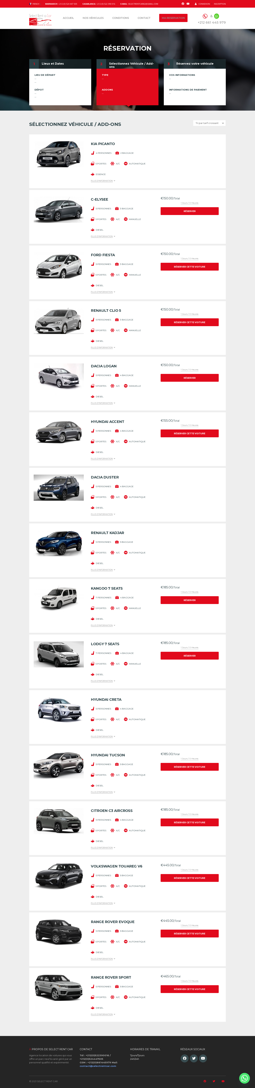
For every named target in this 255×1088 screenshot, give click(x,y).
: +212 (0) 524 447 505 (61, 3)
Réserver (190, 211)
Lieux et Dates (53, 63)
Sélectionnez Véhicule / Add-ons (131, 65)
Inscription (220, 3)
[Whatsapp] (244, 1078)
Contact (144, 18)
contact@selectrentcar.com (98, 1066)
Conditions (120, 18)
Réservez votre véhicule (195, 63)
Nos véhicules (93, 18)
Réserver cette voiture (189, 266)
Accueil (68, 18)
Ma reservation (173, 18)
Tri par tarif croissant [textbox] (207, 123)
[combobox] (209, 123)
